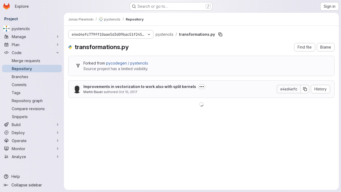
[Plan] (32, 44)
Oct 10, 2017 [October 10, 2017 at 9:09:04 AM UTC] (128, 92)
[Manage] (32, 36)
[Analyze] (32, 156)
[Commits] (32, 84)
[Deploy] (32, 132)
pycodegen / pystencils (127, 63)
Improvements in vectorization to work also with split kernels (139, 86)
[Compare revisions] (32, 108)
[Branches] (32, 76)
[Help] (32, 176)
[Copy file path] (220, 34)
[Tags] (32, 92)
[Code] (32, 52)
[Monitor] (32, 148)
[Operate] (32, 140)
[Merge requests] (32, 60)
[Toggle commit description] (201, 86)
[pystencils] (32, 28)
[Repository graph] (32, 100)
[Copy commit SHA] (305, 89)
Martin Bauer (93, 92)
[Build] (32, 124)
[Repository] (32, 68)
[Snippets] (32, 116)
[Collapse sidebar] (32, 185)
